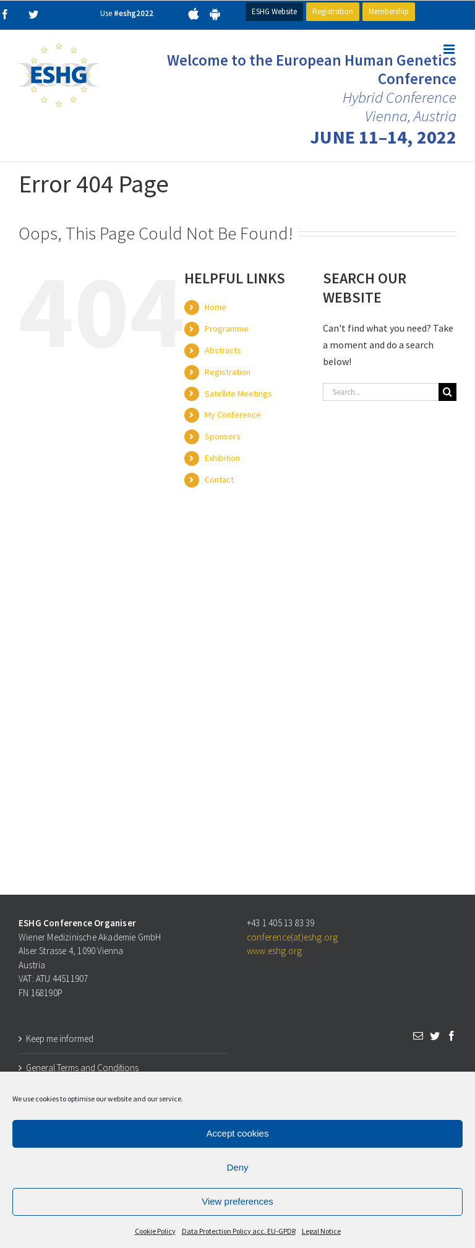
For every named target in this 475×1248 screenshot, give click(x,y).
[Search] (447, 392)
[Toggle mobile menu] (449, 49)
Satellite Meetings (238, 393)
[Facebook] (451, 1036)
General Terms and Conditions (82, 1068)
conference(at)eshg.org (292, 937)
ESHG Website (274, 11)
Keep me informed (59, 1038)
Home (215, 306)
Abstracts (223, 350)
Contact (219, 479)
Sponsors (223, 436)
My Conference (233, 414)
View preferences (237, 1201)
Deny (237, 1167)
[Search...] (381, 392)
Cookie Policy (155, 1231)
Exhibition (222, 457)
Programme (227, 328)
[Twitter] (435, 1036)
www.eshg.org (274, 951)
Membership (389, 11)
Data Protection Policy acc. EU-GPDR (239, 1231)
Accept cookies (238, 1133)
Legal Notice (321, 1231)
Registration (332, 11)
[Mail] (418, 1036)
